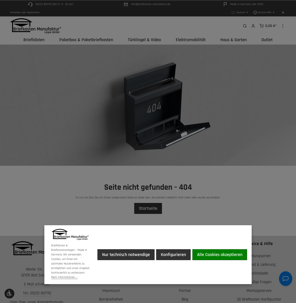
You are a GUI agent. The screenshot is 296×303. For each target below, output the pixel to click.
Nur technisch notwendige (126, 255)
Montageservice (259, 290)
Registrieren (33, 12)
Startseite (148, 208)
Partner (185, 290)
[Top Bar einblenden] (283, 26)
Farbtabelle (259, 273)
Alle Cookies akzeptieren (219, 255)
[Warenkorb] (268, 26)
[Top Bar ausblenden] (283, 12)
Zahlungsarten (259, 255)
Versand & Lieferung (259, 264)
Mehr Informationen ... (64, 277)
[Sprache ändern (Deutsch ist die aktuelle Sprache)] (240, 12)
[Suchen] (245, 26)
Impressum (111, 290)
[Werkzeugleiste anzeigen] (9, 293)
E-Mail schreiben (37, 284)
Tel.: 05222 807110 (37, 293)
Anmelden (15, 12)
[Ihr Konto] (253, 26)
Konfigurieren (173, 255)
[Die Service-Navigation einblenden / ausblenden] (264, 12)
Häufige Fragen (259, 281)
